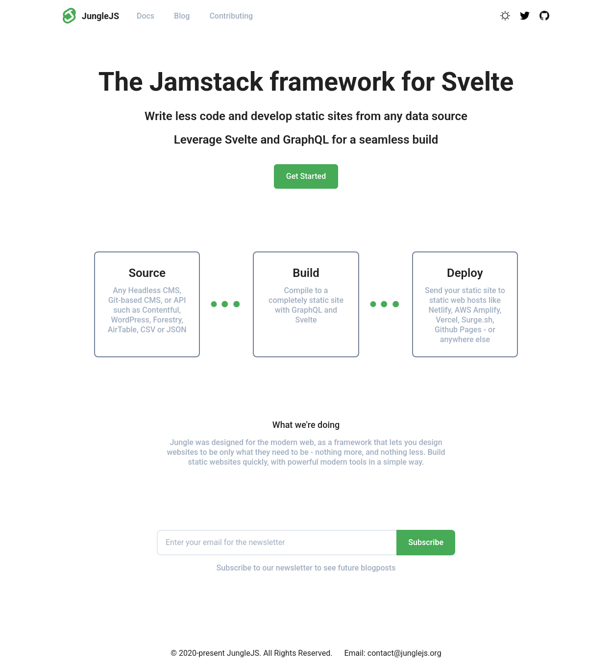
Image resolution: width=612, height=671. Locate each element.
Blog (182, 16)
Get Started (306, 176)
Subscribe (425, 542)
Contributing (231, 16)
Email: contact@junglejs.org (392, 653)
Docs (145, 16)
